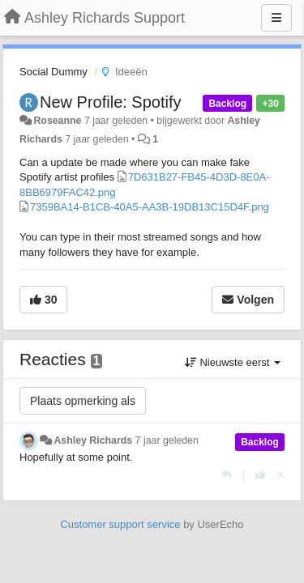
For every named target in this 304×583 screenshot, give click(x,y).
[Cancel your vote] (280, 475)
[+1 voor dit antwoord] (260, 475)
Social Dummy (53, 72)
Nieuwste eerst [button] (232, 362)
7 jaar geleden (167, 440)
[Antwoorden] (226, 475)
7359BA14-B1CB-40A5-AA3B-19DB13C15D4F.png (149, 207)
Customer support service (120, 524)
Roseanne (57, 120)
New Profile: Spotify (111, 102)
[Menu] (276, 18)
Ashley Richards (93, 440)
